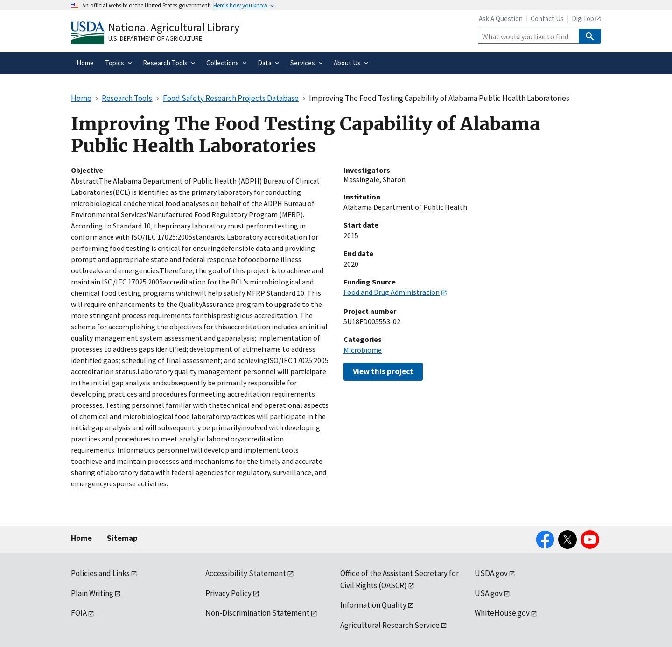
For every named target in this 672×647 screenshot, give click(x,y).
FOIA (79, 613)
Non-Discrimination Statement (257, 613)
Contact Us (547, 18)
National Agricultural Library (173, 27)
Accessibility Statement (245, 573)
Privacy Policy (228, 593)
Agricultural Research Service (390, 625)
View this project (383, 371)
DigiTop (583, 18)
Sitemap (122, 538)
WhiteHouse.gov (502, 613)
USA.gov (489, 593)
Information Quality (373, 605)
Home (81, 538)
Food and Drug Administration (391, 292)
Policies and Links (100, 573)
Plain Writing (92, 593)
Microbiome (362, 350)
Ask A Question (501, 18)
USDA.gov (491, 573)
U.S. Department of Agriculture (155, 38)
